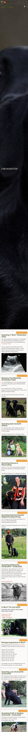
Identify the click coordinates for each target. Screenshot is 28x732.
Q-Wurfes (22, 645)
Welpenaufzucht (6, 616)
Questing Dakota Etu (6, 581)
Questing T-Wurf (6, 344)
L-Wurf (15, 679)
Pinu (2, 382)
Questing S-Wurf (6, 614)
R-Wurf (14, 382)
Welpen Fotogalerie (7, 617)
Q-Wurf (8, 467)
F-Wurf (9, 719)
